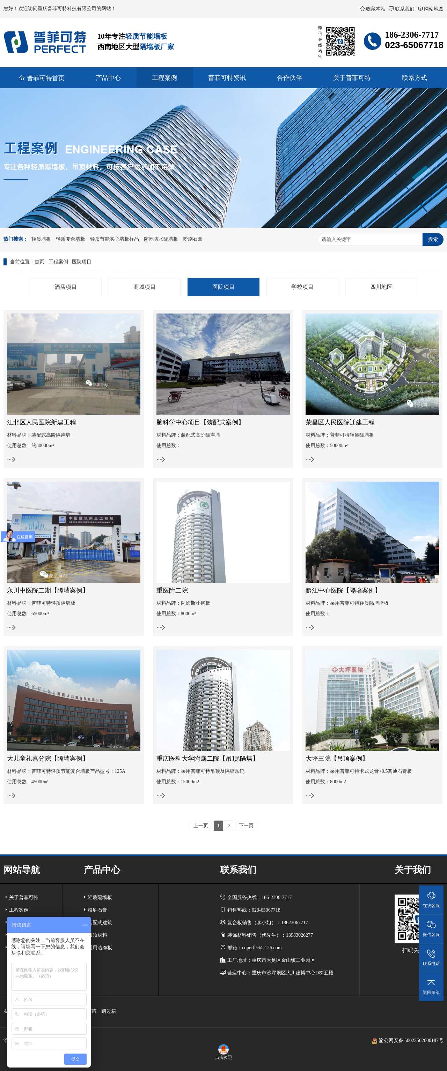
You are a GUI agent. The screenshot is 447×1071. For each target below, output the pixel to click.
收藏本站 (373, 9)
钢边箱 (108, 1011)
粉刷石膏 (193, 239)
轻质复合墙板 (70, 239)
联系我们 (402, 9)
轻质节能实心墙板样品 (114, 239)
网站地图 (431, 9)
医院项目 (81, 261)
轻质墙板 (41, 239)
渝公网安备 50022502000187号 (407, 1040)
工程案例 (58, 261)
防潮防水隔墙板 (161, 239)
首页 (39, 261)
